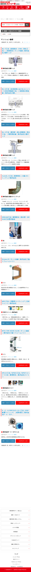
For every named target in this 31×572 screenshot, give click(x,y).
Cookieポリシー (15, 540)
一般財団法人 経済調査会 (16, 566)
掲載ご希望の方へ (15, 544)
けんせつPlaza (16, 557)
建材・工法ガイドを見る (8, 81)
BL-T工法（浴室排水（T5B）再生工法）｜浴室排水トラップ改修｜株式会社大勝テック (15, 51)
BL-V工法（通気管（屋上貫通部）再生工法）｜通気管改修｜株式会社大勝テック (16, 134)
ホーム (2, 18)
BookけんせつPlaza (16, 561)
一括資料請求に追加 (23, 81)
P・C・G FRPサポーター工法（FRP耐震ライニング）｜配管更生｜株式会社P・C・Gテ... (15, 412)
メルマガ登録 (15, 527)
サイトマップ (15, 548)
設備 (10, 34)
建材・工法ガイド (10, 18)
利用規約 (15, 531)
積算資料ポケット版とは (15, 510)
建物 (4, 34)
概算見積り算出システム (15, 519)
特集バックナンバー (15, 523)
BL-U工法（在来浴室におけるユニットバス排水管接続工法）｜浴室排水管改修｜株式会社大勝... (16, 91)
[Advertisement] (15, 489)
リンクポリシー (16, 564)
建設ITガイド (16, 559)
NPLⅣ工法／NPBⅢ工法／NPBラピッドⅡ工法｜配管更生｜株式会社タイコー (16, 375)
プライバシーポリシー (15, 535)
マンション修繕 (12, 71)
